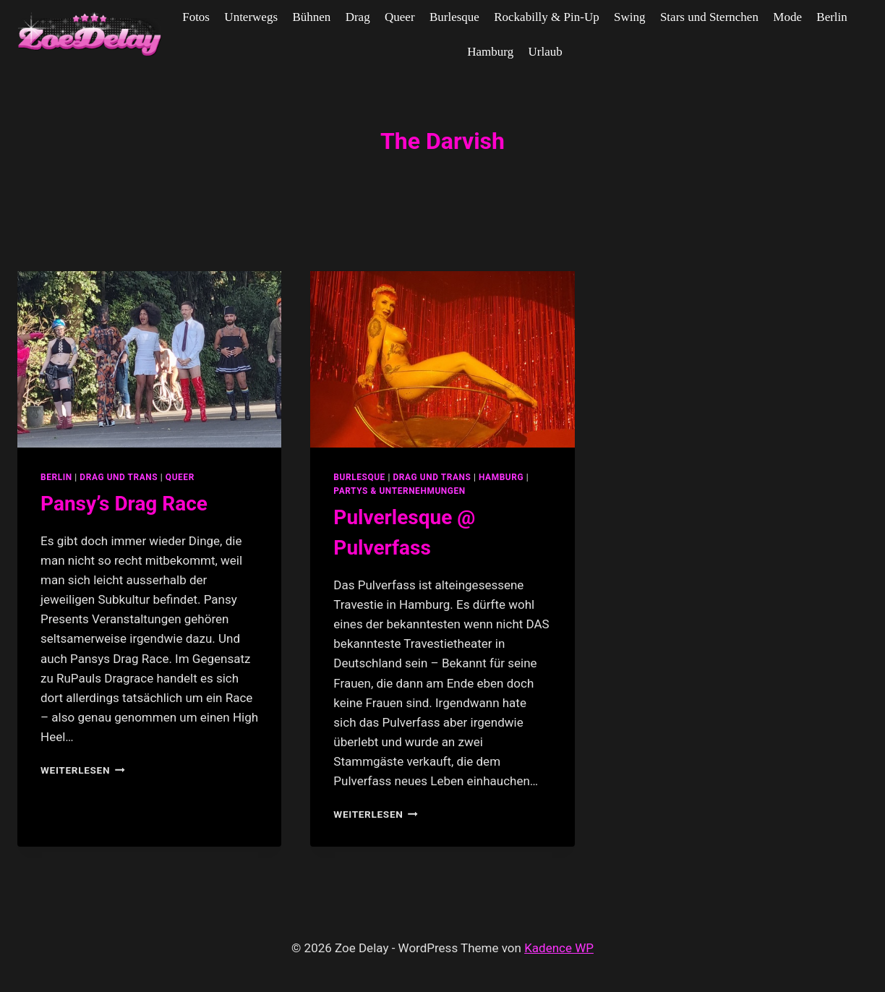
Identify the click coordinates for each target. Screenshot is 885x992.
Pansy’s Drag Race (124, 504)
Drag (358, 17)
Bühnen (311, 17)
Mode (787, 17)
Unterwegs (251, 17)
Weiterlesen (82, 770)
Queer (400, 17)
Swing (629, 17)
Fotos (196, 17)
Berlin (831, 17)
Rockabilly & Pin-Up (546, 17)
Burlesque (454, 17)
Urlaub (546, 52)
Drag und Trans (119, 477)
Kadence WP (559, 948)
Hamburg (490, 52)
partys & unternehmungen (399, 491)
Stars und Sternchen (709, 17)
